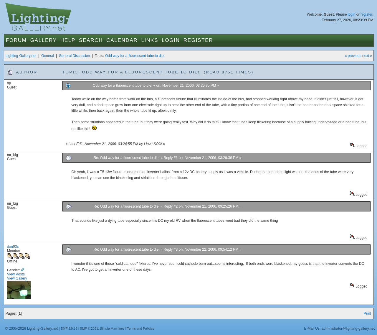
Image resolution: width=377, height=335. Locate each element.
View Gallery (17, 278)
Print (367, 313)
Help (67, 40)
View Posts (16, 274)
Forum (16, 40)
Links (149, 40)
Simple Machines (112, 328)
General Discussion (74, 56)
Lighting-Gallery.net (21, 56)
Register (198, 40)
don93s (13, 246)
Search (91, 40)
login (351, 14)
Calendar (122, 40)
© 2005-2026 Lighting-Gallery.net (31, 328)
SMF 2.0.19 (69, 328)
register (366, 14)
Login (171, 40)
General (47, 56)
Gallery (43, 40)
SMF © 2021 (89, 328)
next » (367, 56)
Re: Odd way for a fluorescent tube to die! (127, 158)
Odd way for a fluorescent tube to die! (135, 56)
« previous (353, 56)
